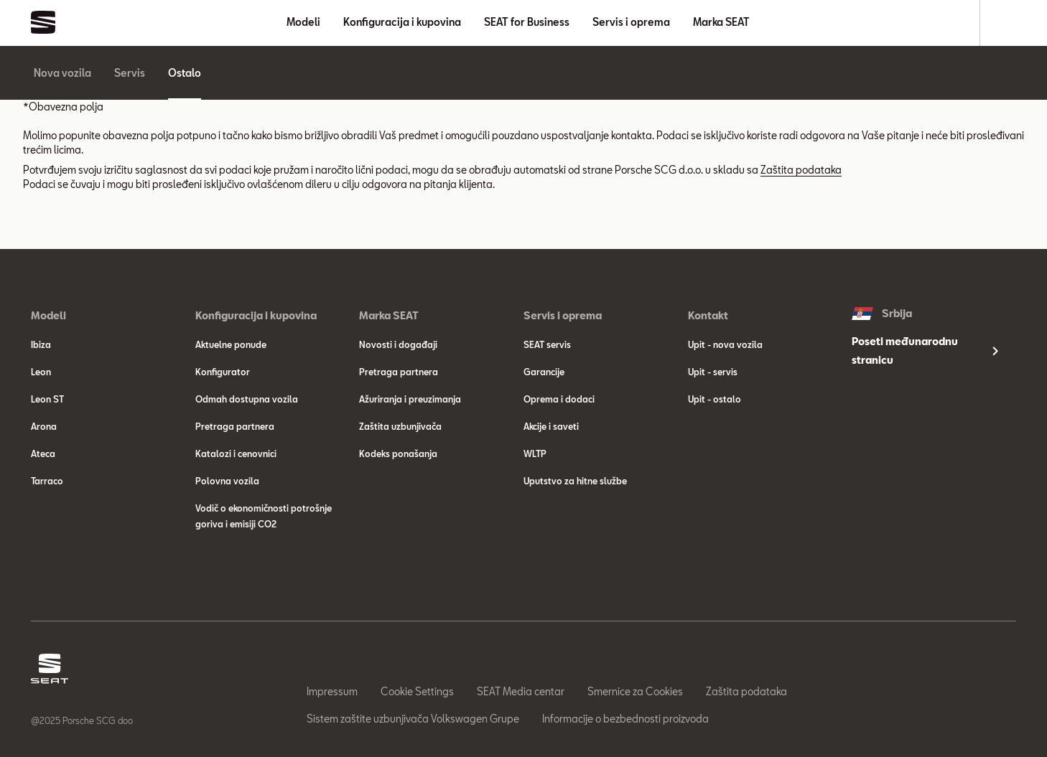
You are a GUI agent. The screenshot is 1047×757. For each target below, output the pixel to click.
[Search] (1009, 23)
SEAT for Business (526, 22)
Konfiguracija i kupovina (402, 22)
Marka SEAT (721, 22)
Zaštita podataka (801, 170)
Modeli (303, 22)
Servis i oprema (631, 22)
